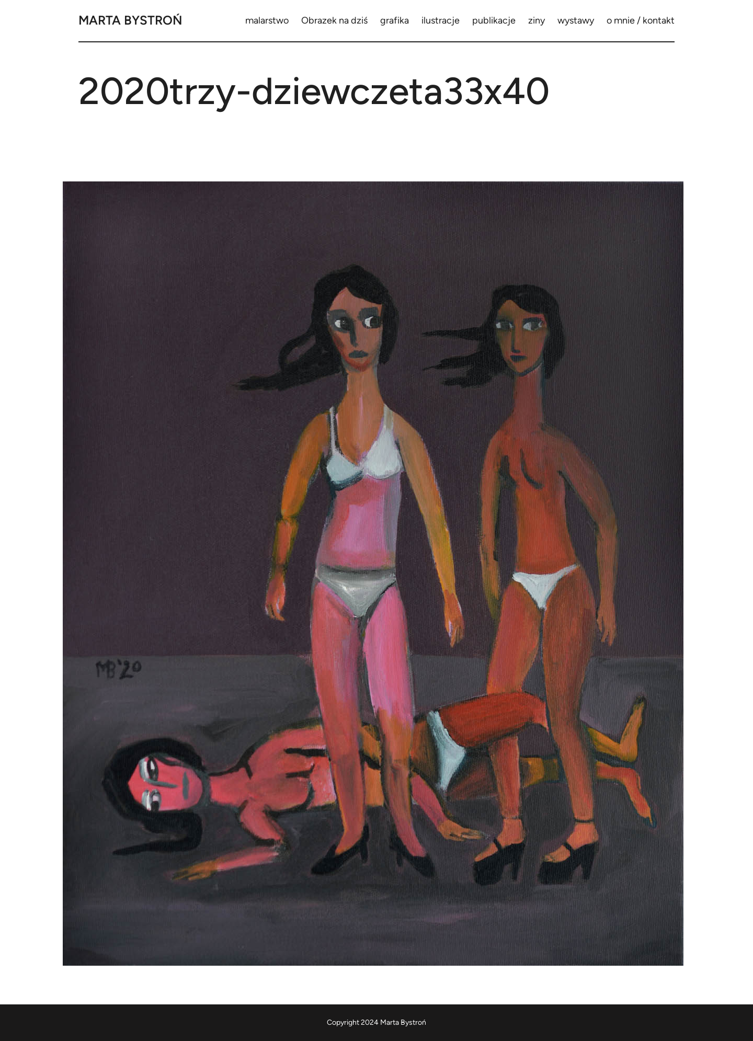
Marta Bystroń (130, 20)
